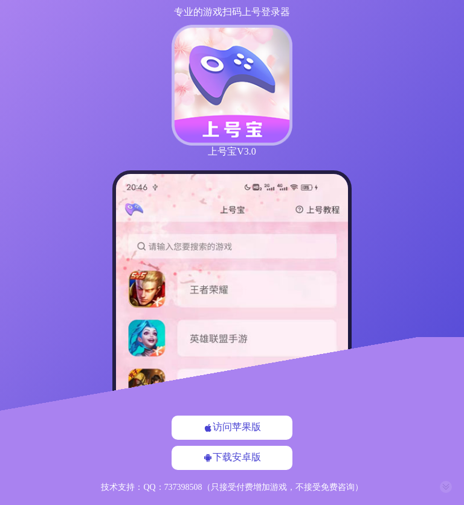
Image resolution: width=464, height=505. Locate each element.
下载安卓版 (232, 457)
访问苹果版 (232, 427)
